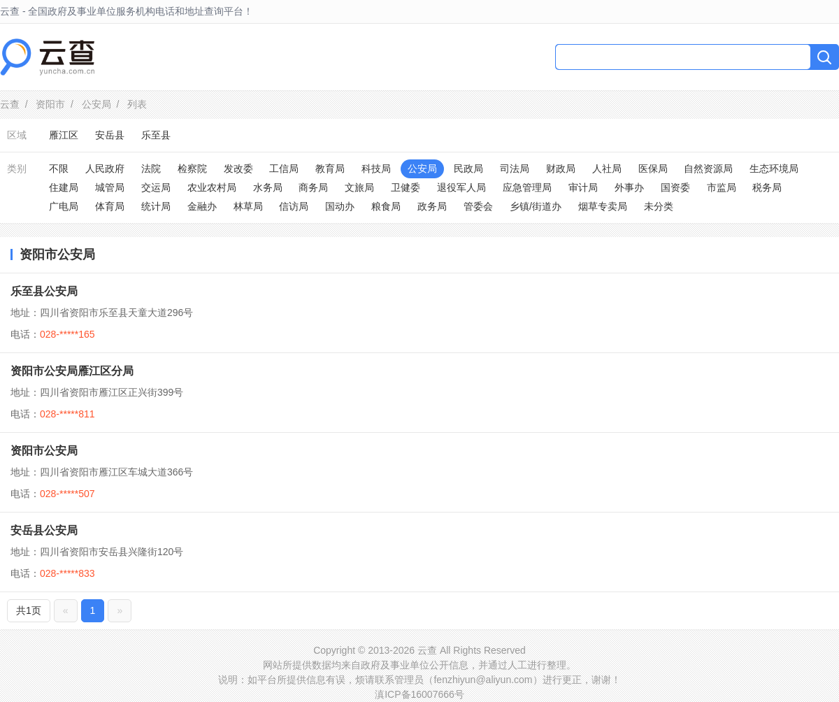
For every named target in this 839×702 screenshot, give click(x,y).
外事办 (629, 187)
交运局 (156, 187)
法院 (151, 168)
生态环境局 (774, 168)
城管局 (109, 187)
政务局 (432, 206)
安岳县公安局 (44, 530)
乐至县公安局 (44, 291)
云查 (10, 104)
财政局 (560, 168)
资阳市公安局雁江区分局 (72, 371)
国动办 (339, 206)
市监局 (721, 187)
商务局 (313, 187)
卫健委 (405, 187)
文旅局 (359, 187)
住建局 (63, 187)
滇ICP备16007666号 (419, 694)
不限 (59, 168)
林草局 (248, 206)
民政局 (468, 168)
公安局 (96, 104)
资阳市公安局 (44, 451)
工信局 (284, 168)
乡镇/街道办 (535, 206)
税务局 (767, 187)
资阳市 (50, 104)
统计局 (156, 206)
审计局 (583, 187)
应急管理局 (527, 187)
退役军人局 (461, 187)
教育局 (330, 168)
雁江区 (63, 135)
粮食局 (386, 206)
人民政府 (104, 168)
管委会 (478, 206)
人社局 (607, 168)
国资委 (675, 187)
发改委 (238, 168)
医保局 (653, 168)
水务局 (267, 187)
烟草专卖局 (602, 206)
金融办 (202, 206)
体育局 (109, 206)
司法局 (514, 168)
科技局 (376, 168)
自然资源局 (708, 168)
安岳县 (109, 135)
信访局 (293, 206)
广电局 (63, 206)
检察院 (192, 168)
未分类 (658, 206)
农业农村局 (211, 187)
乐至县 (156, 135)
